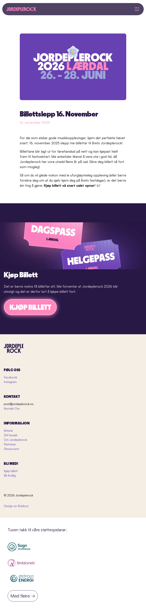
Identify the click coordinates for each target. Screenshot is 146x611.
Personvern (11, 449)
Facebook (10, 377)
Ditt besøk (10, 435)
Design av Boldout (16, 506)
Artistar (8, 430)
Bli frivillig (10, 475)
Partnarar (10, 444)
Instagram (10, 382)
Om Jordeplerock (15, 440)
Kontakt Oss (12, 408)
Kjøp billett (11, 471)
